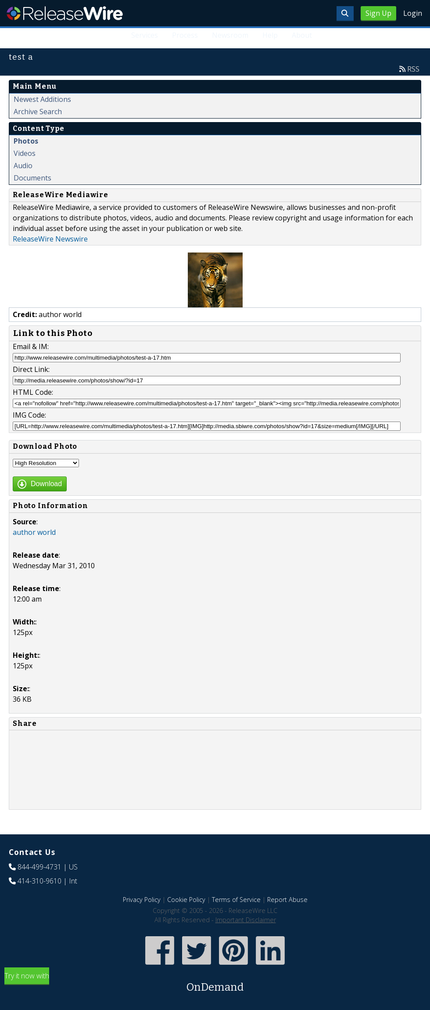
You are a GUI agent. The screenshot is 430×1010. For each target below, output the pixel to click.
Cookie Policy (186, 899)
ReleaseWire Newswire (50, 239)
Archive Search (38, 111)
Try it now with (215, 983)
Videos (25, 153)
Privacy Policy (142, 899)
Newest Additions (42, 99)
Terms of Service (236, 899)
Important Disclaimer (245, 920)
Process (185, 35)
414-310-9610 (39, 881)
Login (412, 13)
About (302, 35)
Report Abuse (287, 899)
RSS (413, 69)
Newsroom (230, 35)
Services (144, 35)
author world (34, 532)
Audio (23, 165)
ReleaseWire (64, 13)
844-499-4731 (39, 867)
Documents (32, 178)
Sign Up (378, 13)
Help (270, 35)
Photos (26, 141)
